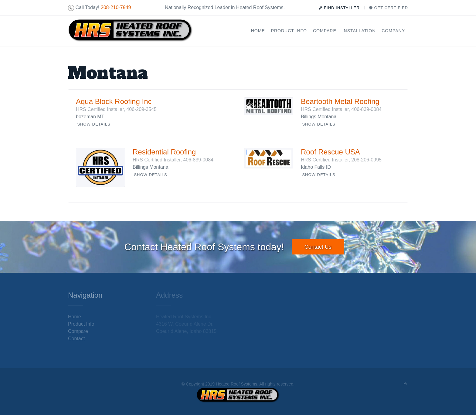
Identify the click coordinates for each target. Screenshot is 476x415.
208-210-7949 (116, 7)
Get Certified (388, 7)
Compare (324, 30)
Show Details (93, 124)
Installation (359, 30)
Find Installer (339, 7)
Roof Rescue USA (330, 152)
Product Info (289, 30)
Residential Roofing (164, 152)
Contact (76, 338)
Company (393, 30)
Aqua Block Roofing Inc (113, 101)
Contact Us (318, 247)
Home (258, 30)
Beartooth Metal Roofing (340, 101)
